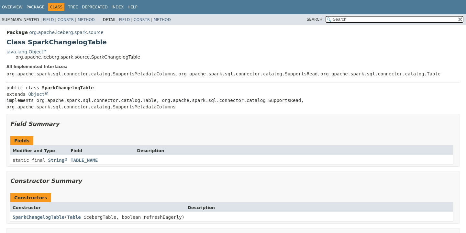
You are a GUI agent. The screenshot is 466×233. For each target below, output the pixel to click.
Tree (73, 7)
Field (48, 19)
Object (36, 94)
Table (74, 217)
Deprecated (95, 7)
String (56, 160)
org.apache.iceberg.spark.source (66, 32)
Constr (66, 19)
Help (133, 7)
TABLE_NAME (84, 160)
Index (118, 7)
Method (86, 19)
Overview (12, 7)
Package (35, 7)
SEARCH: (315, 19)
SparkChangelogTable (38, 217)
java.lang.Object (24, 51)
